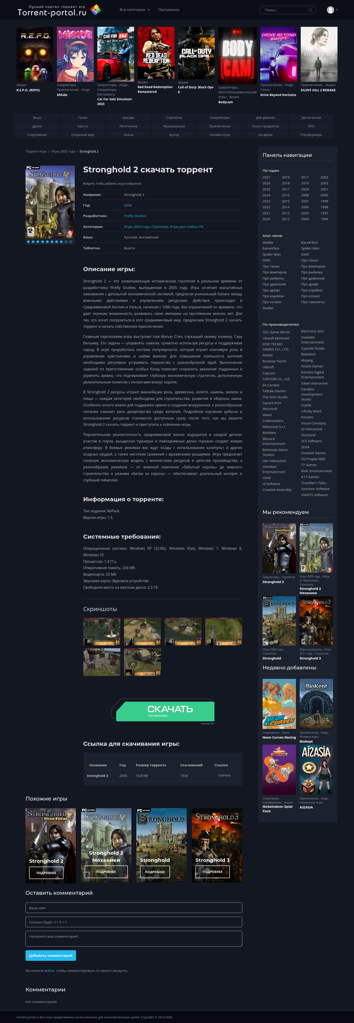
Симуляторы (67, 85)
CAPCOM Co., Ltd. (276, 379)
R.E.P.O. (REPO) (28, 90)
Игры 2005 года (63, 151)
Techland (308, 435)
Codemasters (273, 420)
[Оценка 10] (71, 241)
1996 (324, 219)
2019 (286, 177)
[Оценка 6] (52, 241)
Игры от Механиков (315, 578)
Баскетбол (271, 248)
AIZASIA (306, 807)
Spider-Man (272, 254)
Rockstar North (274, 361)
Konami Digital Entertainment (312, 374)
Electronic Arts (312, 331)
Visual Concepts (313, 423)
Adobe (268, 355)
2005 (128, 205)
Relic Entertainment (316, 471)
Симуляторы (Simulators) (106, 91)
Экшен (21, 85)
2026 (266, 183)
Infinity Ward (311, 411)
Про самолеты (313, 302)
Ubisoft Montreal (276, 338)
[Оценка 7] (56, 241)
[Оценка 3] (38, 241)
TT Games (309, 464)
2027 (266, 177)
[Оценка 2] (33, 241)
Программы (168, 9)
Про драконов (274, 284)
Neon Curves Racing (279, 737)
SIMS (266, 260)
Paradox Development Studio (311, 394)
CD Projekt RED (313, 459)
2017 (286, 189)
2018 (286, 183)
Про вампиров (275, 272)
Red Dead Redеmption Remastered (155, 89)
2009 (305, 189)
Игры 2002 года (273, 649)
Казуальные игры (311, 802)
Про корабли (273, 296)
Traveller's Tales (313, 483)
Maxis (267, 414)
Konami (307, 417)
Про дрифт (271, 290)
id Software (271, 483)
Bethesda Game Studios (275, 452)
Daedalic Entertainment (312, 339)
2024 (266, 195)
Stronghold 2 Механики (310, 591)
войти (49, 970)
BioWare (269, 432)
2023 (266, 201)
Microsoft (270, 408)
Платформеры (272, 802)
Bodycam (225, 102)
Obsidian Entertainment (274, 469)
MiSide (62, 95)
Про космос (272, 302)
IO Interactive (311, 429)
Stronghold (155, 860)
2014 (286, 207)
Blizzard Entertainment (274, 441)
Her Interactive (274, 460)
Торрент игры (36, 151)
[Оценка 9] (66, 241)
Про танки (271, 266)
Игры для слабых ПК (186, 226)
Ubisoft (268, 367)
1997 (324, 213)
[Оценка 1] (28, 241)
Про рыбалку (273, 278)
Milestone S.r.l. (274, 426)
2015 (286, 201)
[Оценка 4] (42, 241)
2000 (324, 195)
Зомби (268, 242)
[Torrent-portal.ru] (60, 9)
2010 (305, 183)
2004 (305, 219)
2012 (286, 219)
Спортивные (271, 733)
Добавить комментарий (50, 955)
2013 (286, 213)
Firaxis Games (312, 366)
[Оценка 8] (61, 241)
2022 (266, 207)
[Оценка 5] (47, 241)
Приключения (68, 89)
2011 (305, 177)
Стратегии (159, 226)
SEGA (305, 447)
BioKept (306, 741)
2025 (266, 189)
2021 (266, 213)
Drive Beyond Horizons (278, 95)
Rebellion (308, 354)
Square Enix (272, 403)
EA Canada (271, 385)
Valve (267, 477)
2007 (305, 201)
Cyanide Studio (313, 348)
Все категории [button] (133, 9)
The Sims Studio (275, 397)
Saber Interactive (314, 383)
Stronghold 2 (46, 861)
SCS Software (311, 441)
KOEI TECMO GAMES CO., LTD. (276, 346)
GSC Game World (276, 332)
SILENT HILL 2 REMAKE (318, 90)
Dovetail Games (313, 453)
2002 (324, 183)
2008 (305, 195)
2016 (286, 195)
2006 (305, 207)
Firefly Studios (135, 215)
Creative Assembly (277, 489)
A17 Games (310, 476)
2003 (324, 177)
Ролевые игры (309, 737)
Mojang (307, 360)
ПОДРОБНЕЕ (46, 873)
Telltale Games (274, 391)
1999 (324, 201)
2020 (266, 219)
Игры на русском (311, 649)
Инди (86, 89)
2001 (324, 189)
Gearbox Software (315, 488)
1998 (324, 207)
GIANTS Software (314, 494)
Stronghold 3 (213, 860)
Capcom (269, 373)
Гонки (265, 89)
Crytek (306, 405)
